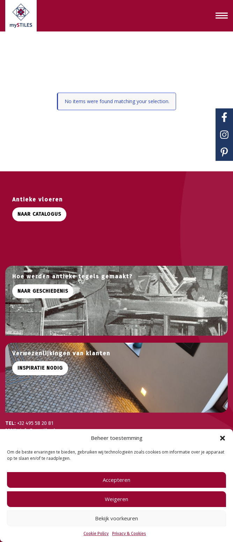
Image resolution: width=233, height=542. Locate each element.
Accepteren (116, 479)
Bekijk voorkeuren (116, 518)
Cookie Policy (96, 533)
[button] (222, 438)
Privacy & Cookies (129, 533)
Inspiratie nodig (40, 368)
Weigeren (116, 498)
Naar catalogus (39, 214)
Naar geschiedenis (42, 291)
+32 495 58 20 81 (35, 423)
